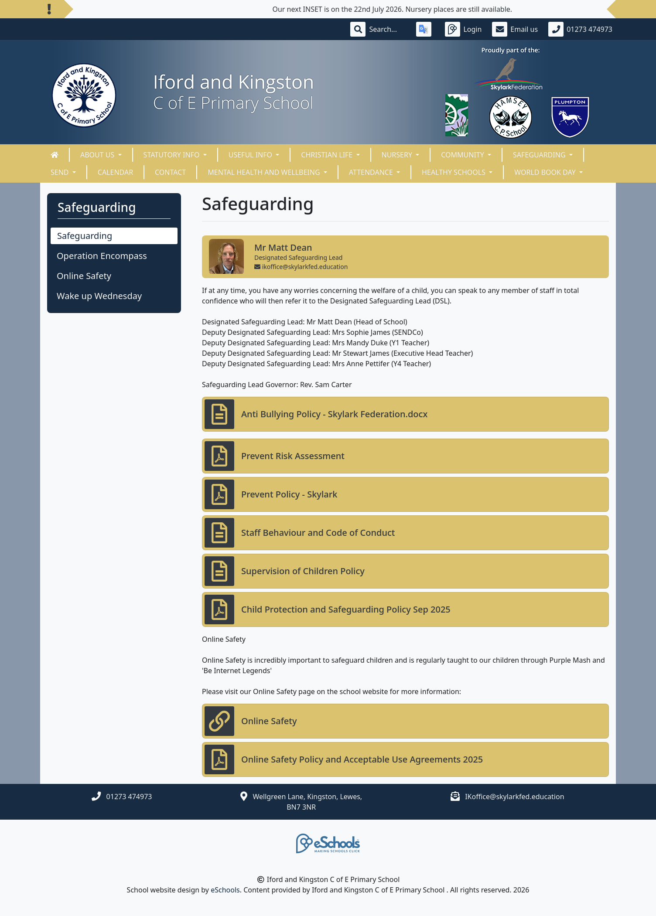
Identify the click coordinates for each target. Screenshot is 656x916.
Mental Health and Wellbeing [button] (265, 172)
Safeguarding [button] (540, 155)
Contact (170, 172)
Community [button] (463, 155)
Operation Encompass (102, 256)
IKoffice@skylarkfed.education (514, 796)
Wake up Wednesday (99, 296)
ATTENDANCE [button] (372, 172)
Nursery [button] (398, 155)
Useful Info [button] (251, 155)
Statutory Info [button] (173, 155)
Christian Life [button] (327, 155)
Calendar (115, 172)
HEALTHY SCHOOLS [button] (454, 172)
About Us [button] (98, 155)
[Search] (387, 29)
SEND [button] (61, 172)
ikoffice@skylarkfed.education (301, 266)
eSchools (225, 890)
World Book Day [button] (545, 172)
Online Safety (84, 276)
